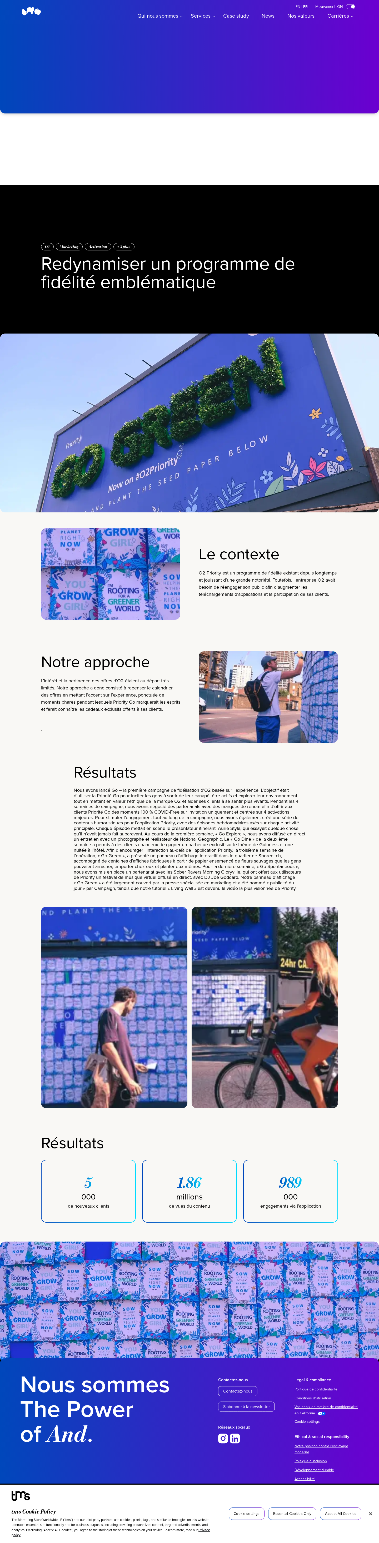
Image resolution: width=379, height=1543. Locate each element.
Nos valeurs (301, 15)
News (268, 15)
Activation (98, 246)
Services (201, 15)
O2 (47, 246)
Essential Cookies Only (292, 1513)
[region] (189, 1514)
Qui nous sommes (157, 15)
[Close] (370, 1514)
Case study (236, 15)
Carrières (338, 15)
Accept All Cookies (340, 1513)
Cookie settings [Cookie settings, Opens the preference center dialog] (247, 1513)
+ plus (124, 246)
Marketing (69, 246)
